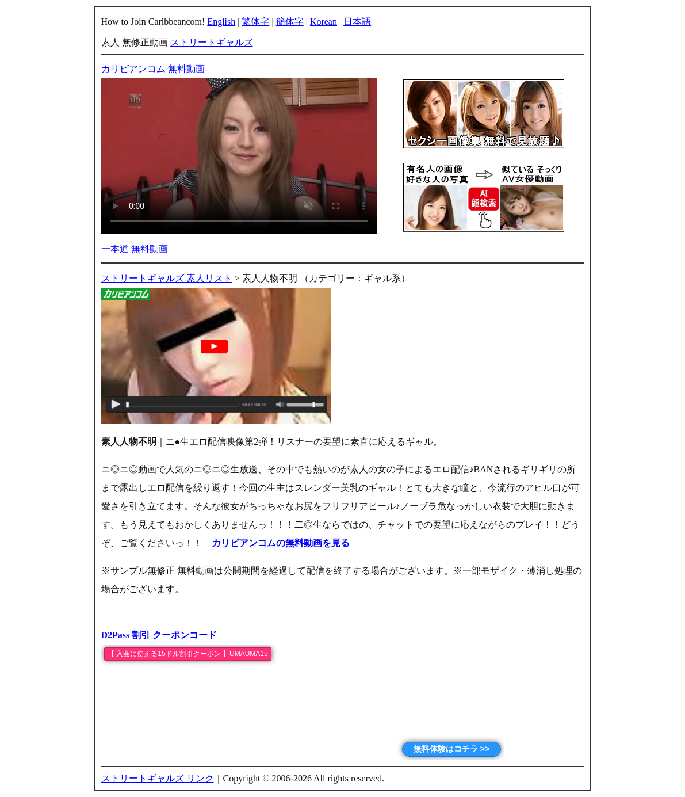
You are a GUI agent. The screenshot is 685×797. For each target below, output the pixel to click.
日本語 (357, 21)
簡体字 (290, 21)
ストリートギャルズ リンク (157, 778)
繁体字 (255, 21)
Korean (323, 21)
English (221, 21)
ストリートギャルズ (211, 42)
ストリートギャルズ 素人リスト (166, 278)
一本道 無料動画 (134, 249)
